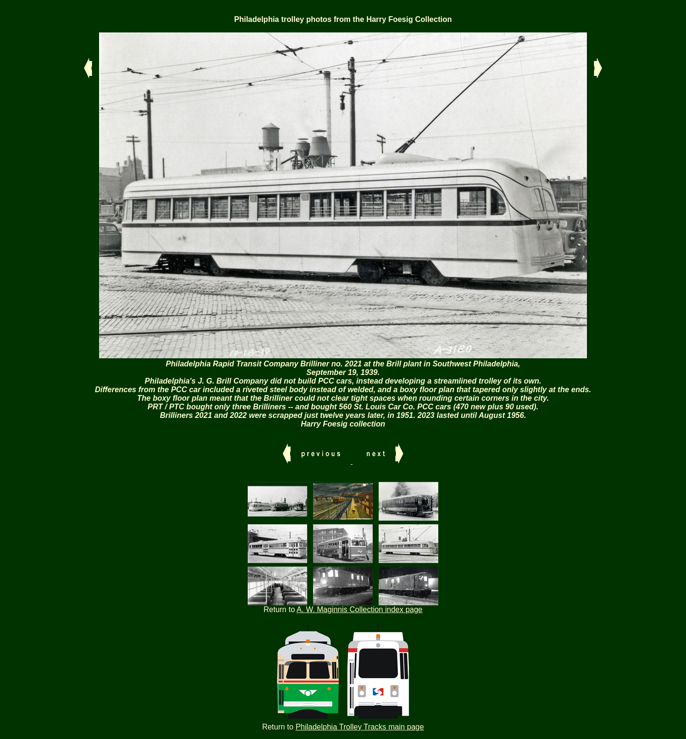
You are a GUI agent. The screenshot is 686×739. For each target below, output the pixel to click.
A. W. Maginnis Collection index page (360, 609)
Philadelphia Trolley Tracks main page (359, 727)
